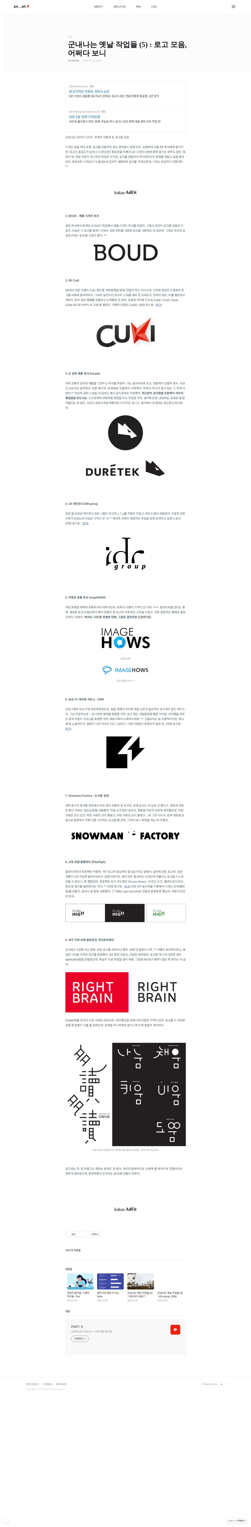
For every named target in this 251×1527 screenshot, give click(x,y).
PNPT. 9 (77, 1376)
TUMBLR (47, 1433)
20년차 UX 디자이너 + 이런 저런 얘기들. (92, 1380)
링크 (158, 304)
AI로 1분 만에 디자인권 (84, 117)
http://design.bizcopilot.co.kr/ (84, 111)
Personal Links (210, 1433)
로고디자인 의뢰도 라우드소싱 (89, 91)
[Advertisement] (125, 1245)
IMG (138, 6)
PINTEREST (32, 1433)
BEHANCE (61, 1433)
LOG (154, 6)
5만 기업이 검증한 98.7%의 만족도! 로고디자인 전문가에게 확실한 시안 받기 (114, 96)
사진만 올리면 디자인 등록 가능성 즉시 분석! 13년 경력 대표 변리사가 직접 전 (115, 121)
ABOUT (98, 6)
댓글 (67, 1360)
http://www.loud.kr (78, 86)
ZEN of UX (119, 6)
